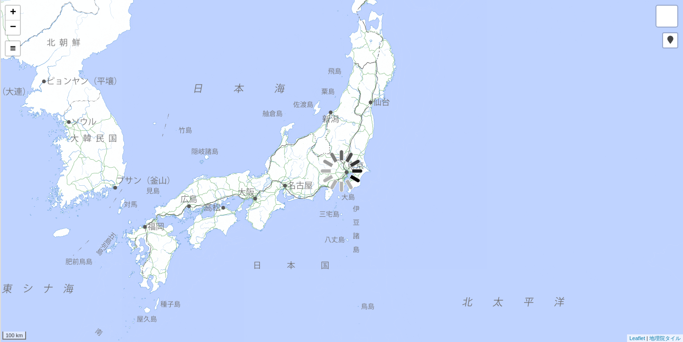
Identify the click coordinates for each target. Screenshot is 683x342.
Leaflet (637, 338)
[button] (670, 40)
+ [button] (13, 13)
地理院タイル (665, 338)
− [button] (13, 27)
